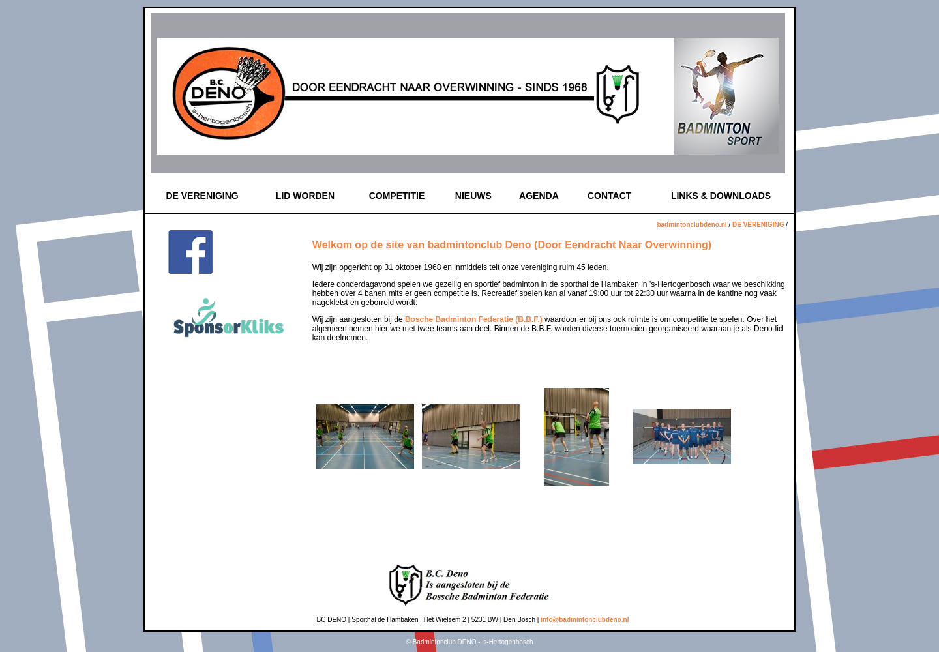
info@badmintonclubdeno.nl (585, 619)
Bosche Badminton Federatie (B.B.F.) (474, 319)
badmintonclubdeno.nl (691, 224)
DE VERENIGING (202, 195)
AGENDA (539, 195)
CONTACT (609, 195)
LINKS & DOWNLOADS (721, 195)
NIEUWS (473, 195)
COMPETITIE (397, 195)
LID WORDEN (305, 195)
